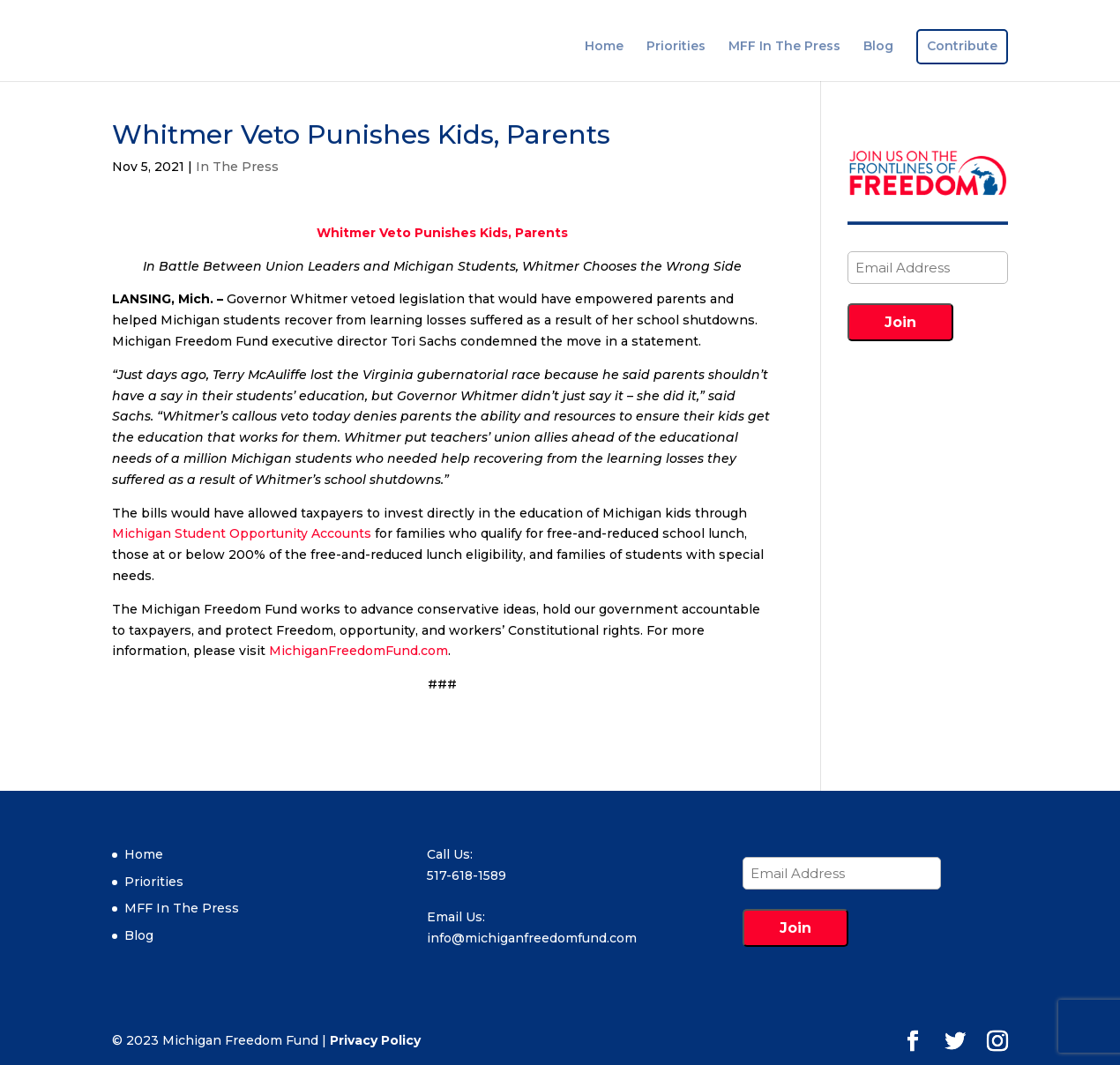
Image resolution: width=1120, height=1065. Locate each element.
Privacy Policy (375, 1040)
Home (604, 47)
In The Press (237, 167)
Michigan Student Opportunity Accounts (241, 533)
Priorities (676, 47)
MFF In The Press (784, 47)
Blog (878, 47)
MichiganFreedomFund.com (358, 651)
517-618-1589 (466, 875)
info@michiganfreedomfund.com (532, 938)
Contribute (962, 47)
